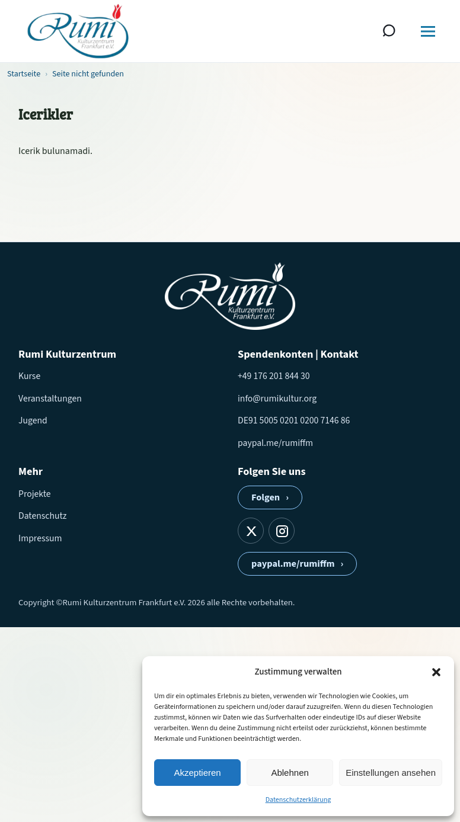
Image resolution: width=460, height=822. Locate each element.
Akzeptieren (197, 773)
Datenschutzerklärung (298, 800)
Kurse (29, 376)
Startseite (23, 74)
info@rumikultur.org (277, 398)
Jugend (32, 420)
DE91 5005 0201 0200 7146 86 (294, 420)
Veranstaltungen (50, 398)
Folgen (270, 497)
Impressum (40, 538)
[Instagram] (282, 531)
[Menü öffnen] (428, 31)
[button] (436, 672)
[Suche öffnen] (389, 31)
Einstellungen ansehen (391, 773)
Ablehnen (289, 773)
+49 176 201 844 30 (274, 376)
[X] (251, 531)
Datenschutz (42, 515)
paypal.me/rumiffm (275, 442)
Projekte (34, 493)
